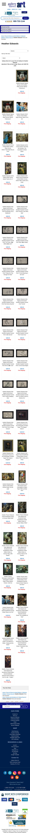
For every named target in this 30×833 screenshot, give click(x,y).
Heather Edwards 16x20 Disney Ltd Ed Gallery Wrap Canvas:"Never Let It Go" (22, 117)
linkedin (24, 773)
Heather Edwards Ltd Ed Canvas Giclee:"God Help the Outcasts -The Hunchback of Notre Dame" (22, 148)
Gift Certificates (15, 739)
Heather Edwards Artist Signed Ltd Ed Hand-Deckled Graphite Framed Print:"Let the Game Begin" (22, 363)
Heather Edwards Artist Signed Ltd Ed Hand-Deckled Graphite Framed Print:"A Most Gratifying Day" (8, 395)
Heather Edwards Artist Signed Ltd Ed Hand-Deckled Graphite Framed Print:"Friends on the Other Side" (22, 210)
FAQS (15, 722)
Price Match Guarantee (15, 734)
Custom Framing (15, 732)
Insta (14, 773)
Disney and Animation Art (12, 697)
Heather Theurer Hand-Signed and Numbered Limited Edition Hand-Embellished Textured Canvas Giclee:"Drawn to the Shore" (22, 580)
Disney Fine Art (9, 37)
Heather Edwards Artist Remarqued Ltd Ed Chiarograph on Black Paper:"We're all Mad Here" (22, 487)
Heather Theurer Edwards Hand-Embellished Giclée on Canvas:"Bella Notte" (8, 516)
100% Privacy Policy (15, 723)
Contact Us (15, 714)
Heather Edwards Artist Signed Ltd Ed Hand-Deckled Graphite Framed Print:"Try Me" (22, 302)
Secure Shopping (15, 725)
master (11, 799)
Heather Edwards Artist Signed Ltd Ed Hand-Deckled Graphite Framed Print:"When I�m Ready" (22, 240)
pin (19, 773)
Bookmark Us (15, 750)
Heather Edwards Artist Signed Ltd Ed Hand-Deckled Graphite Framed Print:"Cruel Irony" (22, 332)
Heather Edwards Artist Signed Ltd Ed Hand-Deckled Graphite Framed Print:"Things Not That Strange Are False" (8, 271)
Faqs (19, 9)
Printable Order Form (15, 737)
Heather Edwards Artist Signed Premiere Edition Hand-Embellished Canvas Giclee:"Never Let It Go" (8, 610)
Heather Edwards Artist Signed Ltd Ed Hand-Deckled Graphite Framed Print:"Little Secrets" (8, 332)
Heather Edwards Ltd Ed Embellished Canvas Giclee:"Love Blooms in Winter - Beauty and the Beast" (8, 641)
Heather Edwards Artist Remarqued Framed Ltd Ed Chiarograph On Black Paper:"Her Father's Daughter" (8, 456)
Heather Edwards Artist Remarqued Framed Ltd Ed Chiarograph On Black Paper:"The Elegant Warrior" (22, 425)
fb (5, 773)
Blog (15, 748)
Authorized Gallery (15, 718)
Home (8, 9)
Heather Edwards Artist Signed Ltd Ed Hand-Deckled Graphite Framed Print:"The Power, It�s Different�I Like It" (8, 240)
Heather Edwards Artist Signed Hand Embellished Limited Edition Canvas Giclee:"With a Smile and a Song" (22, 179)
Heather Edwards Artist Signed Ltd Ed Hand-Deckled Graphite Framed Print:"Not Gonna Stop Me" (8, 302)
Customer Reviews (15, 720)
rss (17, 777)
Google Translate (15, 754)
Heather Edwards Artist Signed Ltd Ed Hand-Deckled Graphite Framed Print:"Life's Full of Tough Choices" (8, 425)
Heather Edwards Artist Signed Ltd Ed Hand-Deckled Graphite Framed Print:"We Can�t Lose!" (8, 363)
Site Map (15, 753)
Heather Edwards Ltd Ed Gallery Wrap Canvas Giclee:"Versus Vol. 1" (8, 177)
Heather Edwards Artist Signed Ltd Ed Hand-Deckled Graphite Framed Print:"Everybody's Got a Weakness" (8, 210)
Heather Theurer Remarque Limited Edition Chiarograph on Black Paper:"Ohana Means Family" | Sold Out (8, 580)
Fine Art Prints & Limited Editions (12, 36)
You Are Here (7, 688)
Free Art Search (15, 746)
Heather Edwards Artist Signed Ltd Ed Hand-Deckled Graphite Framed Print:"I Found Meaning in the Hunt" (22, 271)
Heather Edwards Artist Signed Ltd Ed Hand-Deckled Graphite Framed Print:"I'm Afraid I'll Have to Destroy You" (22, 395)
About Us (14, 9)
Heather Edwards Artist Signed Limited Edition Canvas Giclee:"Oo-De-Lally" (8, 486)
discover (18, 799)
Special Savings (15, 736)
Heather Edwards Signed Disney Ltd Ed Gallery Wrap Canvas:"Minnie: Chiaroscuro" (8, 117)
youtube (12, 777)
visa (4, 799)
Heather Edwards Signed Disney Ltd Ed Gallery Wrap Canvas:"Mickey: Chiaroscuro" (22, 86)
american (25, 799)
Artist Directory (15, 731)
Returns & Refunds (15, 717)
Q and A (15, 745)
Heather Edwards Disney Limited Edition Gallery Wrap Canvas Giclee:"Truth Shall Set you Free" (8, 148)
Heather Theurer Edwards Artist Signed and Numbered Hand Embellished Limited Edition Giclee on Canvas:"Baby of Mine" (22, 518)
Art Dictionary (15, 751)
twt (10, 773)
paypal (15, 804)
